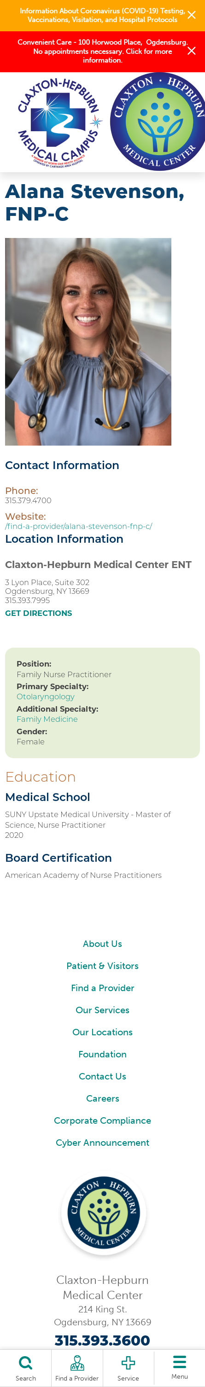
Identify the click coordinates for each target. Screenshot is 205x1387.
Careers (102, 1098)
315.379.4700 (28, 500)
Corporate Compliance (102, 1120)
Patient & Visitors (102, 965)
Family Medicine (47, 719)
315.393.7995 (27, 600)
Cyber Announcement (102, 1142)
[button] (191, 16)
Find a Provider (103, 987)
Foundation (102, 1054)
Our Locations (102, 1032)
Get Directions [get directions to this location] (38, 613)
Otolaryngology (46, 696)
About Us (102, 943)
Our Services (102, 1010)
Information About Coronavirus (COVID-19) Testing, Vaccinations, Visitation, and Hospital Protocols (102, 15)
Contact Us (102, 1076)
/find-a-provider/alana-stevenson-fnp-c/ (78, 526)
